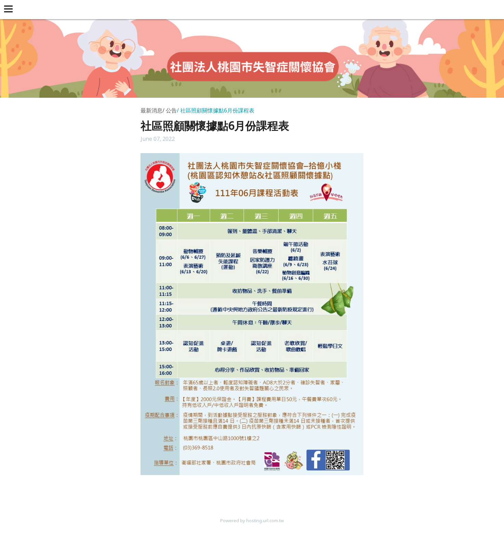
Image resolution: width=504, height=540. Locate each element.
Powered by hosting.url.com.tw (252, 520)
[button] (9, 9)
